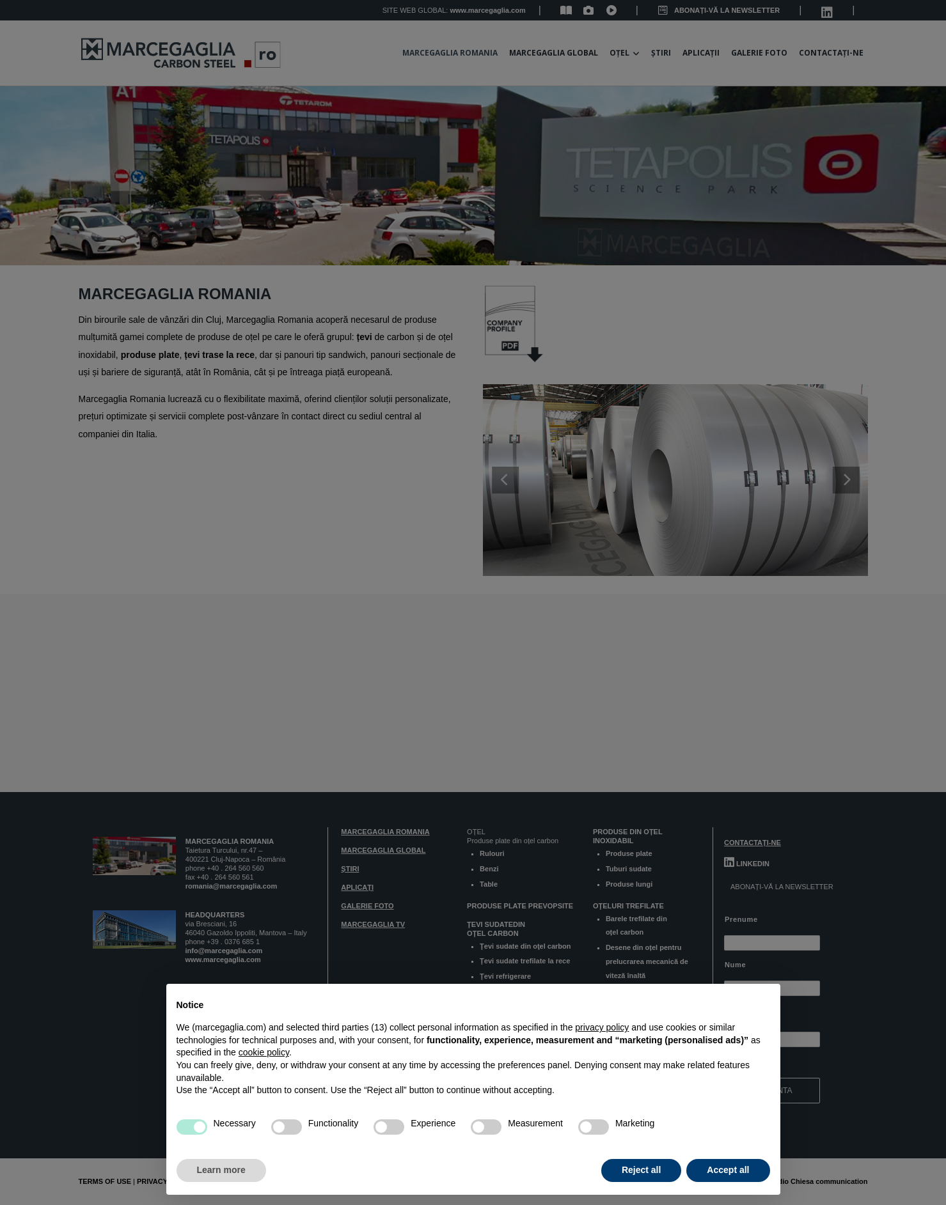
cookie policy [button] (264, 1052)
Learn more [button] (221, 1170)
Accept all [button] (728, 1170)
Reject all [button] (641, 1170)
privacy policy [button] (602, 1027)
